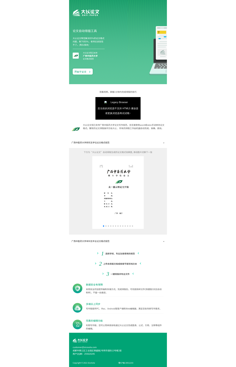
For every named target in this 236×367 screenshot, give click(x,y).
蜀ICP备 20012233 (125, 362)
